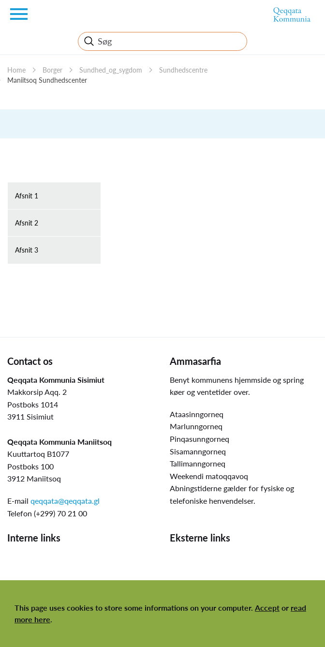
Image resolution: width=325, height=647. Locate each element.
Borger (52, 70)
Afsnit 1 (26, 196)
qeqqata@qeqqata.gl (65, 500)
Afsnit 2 (26, 223)
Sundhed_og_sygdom (110, 70)
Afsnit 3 (26, 250)
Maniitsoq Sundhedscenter (47, 80)
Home (16, 70)
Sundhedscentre (183, 70)
